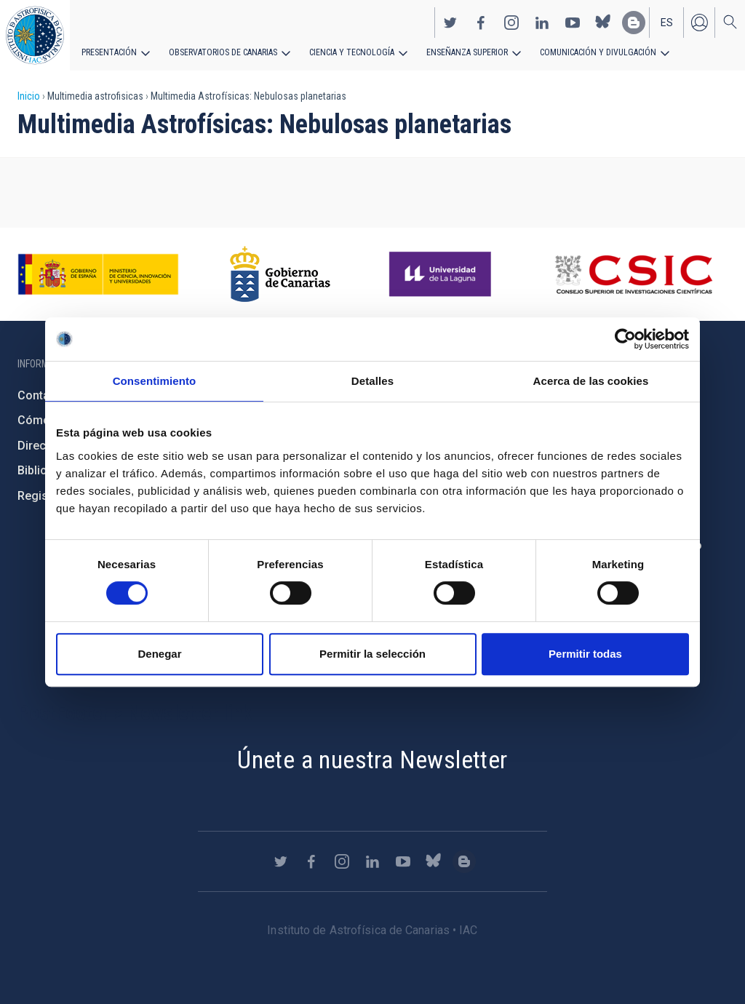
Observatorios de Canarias (223, 52)
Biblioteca (44, 470)
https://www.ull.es (442, 274)
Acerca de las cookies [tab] (591, 381)
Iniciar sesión (699, 22)
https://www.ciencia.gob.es (98, 274)
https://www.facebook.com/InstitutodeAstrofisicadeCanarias (481, 22)
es (667, 22)
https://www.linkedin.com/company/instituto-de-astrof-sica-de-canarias (542, 22)
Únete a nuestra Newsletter (372, 759)
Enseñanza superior (466, 52)
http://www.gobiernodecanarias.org (280, 274)
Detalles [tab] (372, 381)
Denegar (159, 654)
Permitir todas (585, 654)
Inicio (28, 96)
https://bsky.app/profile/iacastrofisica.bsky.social (603, 22)
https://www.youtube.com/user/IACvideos (572, 22)
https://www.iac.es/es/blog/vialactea (633, 22)
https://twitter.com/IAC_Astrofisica (450, 22)
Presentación (109, 52)
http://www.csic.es (633, 274)
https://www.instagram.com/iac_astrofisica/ (511, 22)
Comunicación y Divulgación (597, 52)
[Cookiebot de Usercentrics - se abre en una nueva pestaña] (625, 339)
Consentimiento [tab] (154, 381)
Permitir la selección (372, 654)
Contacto (42, 395)
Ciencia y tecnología (351, 52)
